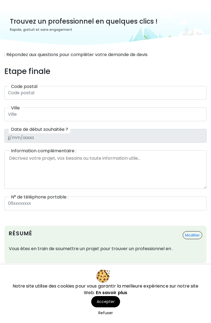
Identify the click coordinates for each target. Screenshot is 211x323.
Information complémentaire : (43, 151)
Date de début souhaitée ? (39, 129)
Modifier (192, 235)
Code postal (24, 86)
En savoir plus (111, 292)
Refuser (105, 313)
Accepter (106, 301)
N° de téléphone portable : (39, 197)
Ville (15, 108)
